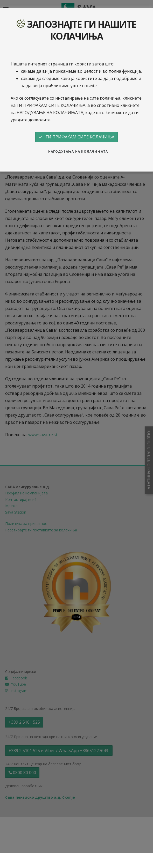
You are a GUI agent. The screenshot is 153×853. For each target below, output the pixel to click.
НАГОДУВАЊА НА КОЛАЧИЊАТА (78, 151)
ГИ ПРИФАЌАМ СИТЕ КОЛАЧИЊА (76, 137)
